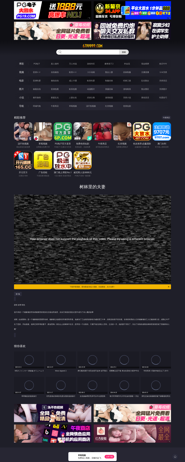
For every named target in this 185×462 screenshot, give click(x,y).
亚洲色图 (55, 89)
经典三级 (127, 80)
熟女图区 (145, 89)
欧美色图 (73, 89)
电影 (21, 80)
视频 (21, 72)
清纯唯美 (127, 89)
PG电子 (37, 63)
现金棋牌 (145, 63)
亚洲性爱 (37, 80)
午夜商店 (55, 106)
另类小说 (127, 97)
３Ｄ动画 (91, 72)
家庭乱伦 (55, 97)
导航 (21, 106)
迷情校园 (109, 97)
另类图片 (163, 89)
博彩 (21, 63)
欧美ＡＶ (73, 72)
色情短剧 (127, 106)
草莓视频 (73, 106)
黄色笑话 (145, 97)
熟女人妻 (109, 72)
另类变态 (163, 80)
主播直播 (145, 72)
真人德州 (55, 63)
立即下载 (109, 456)
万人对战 (73, 63)
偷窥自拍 (37, 89)
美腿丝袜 (109, 89)
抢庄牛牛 (163, 63)
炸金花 (127, 63)
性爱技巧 (163, 97)
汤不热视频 (91, 106)
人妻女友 (73, 97)
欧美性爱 (91, 80)
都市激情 (37, 97)
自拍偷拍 (55, 72)
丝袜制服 (127, 72)
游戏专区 (91, 63)
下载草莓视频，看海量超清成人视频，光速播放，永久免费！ (120, 286)
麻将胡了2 (109, 63)
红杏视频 (109, 106)
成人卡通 (73, 80)
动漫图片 (91, 89)
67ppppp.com (92, 46)
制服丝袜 (109, 80)
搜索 (124, 52)
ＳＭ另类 (163, 72)
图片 (21, 89)
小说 (21, 97)
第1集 (18, 294)
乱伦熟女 (145, 80)
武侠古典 (91, 97)
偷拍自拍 (55, 80)
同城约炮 (37, 106)
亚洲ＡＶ (37, 72)
